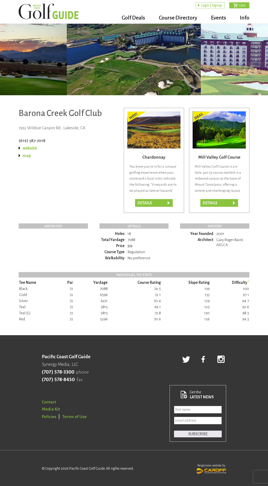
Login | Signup (211, 5)
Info (244, 18)
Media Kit (51, 409)
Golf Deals (133, 18)
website (30, 148)
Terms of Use (74, 416)
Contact (49, 402)
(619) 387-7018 (32, 140)
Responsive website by (211, 468)
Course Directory (178, 18)
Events (218, 18)
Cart (242, 5)
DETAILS (210, 203)
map (27, 155)
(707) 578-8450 (58, 379)
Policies (49, 416)
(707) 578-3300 (58, 372)
